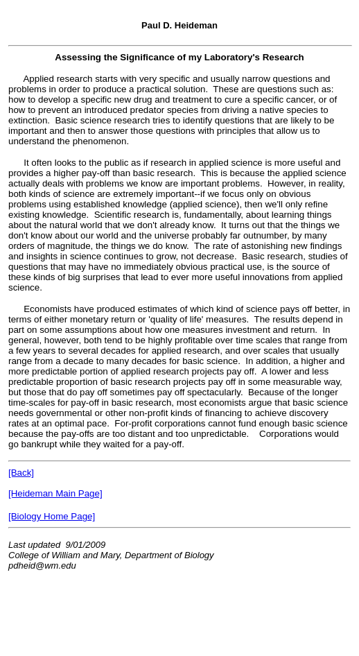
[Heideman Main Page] (55, 493)
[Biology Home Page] (51, 516)
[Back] (21, 472)
